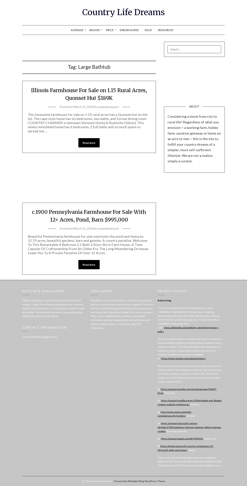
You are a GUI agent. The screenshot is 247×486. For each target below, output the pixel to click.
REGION (94, 30)
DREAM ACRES (129, 30)
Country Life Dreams (123, 12)
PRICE (110, 30)
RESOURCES (166, 30)
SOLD (148, 30)
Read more (89, 142)
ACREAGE (77, 30)
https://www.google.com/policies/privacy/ (183, 358)
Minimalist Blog (136, 481)
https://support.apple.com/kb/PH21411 (182, 438)
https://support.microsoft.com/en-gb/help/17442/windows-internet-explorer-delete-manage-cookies (190, 427)
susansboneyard (108, 107)
